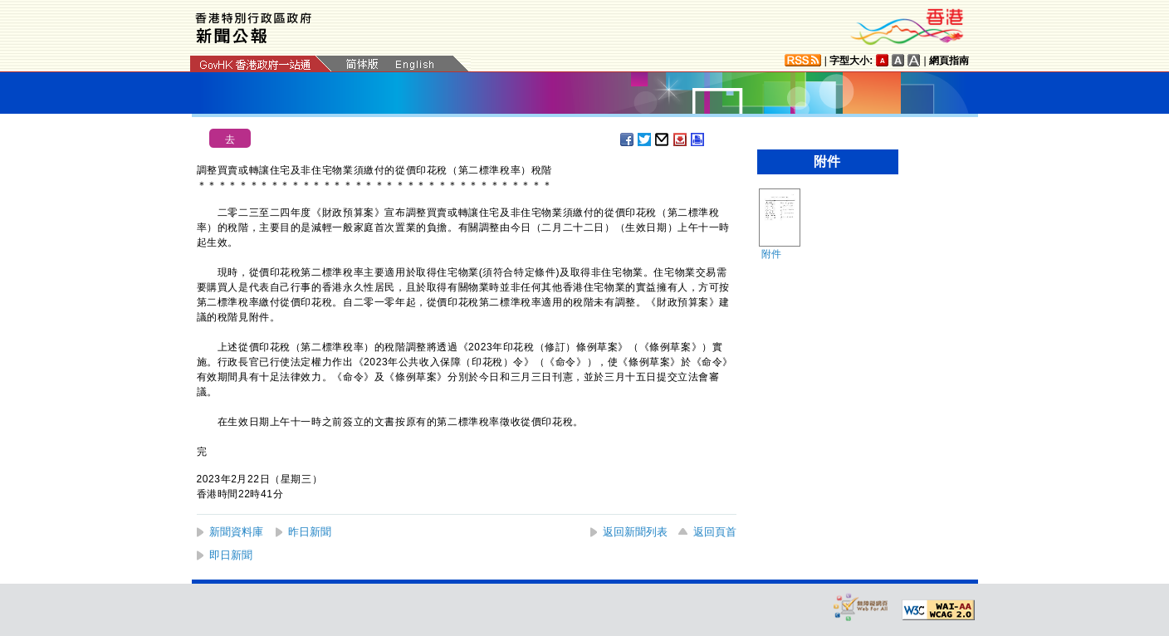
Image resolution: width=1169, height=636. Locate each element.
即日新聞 (230, 555)
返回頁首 (714, 532)
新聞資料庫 (236, 532)
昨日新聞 (309, 532)
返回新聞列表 (635, 532)
